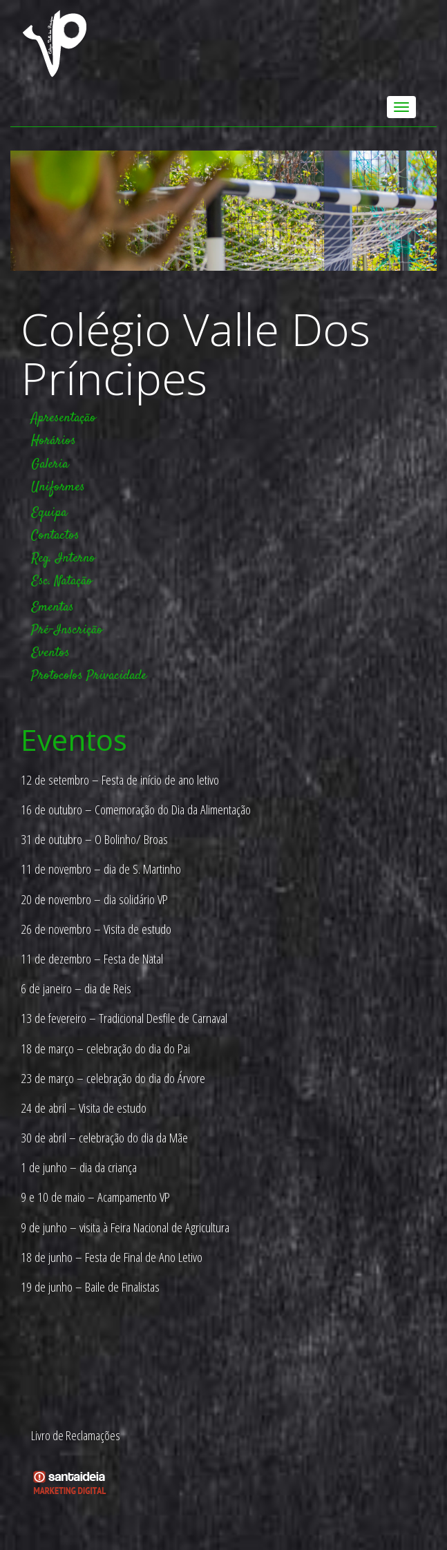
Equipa (49, 513)
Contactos (55, 535)
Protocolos (57, 676)
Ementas (52, 607)
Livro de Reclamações (75, 1435)
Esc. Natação (62, 581)
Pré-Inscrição (67, 630)
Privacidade (116, 676)
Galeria (49, 464)
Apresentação (63, 418)
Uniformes (58, 487)
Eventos (50, 653)
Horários (53, 441)
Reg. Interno (63, 558)
